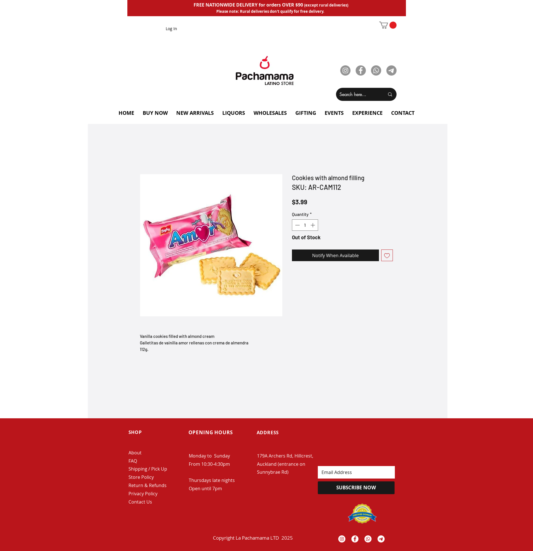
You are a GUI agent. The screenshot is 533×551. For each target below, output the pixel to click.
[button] (388, 25)
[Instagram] (345, 70)
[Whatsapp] (376, 70)
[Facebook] (361, 70)
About (135, 453)
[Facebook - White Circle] (354, 538)
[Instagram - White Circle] (341, 538)
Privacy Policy (142, 493)
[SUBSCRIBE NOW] (356, 487)
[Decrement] (297, 225)
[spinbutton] (305, 225)
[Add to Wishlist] (387, 255)
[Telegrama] (381, 538)
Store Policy (141, 477)
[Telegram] (391, 70)
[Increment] (313, 225)
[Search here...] (357, 94)
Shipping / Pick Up (148, 469)
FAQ (132, 461)
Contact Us (140, 502)
